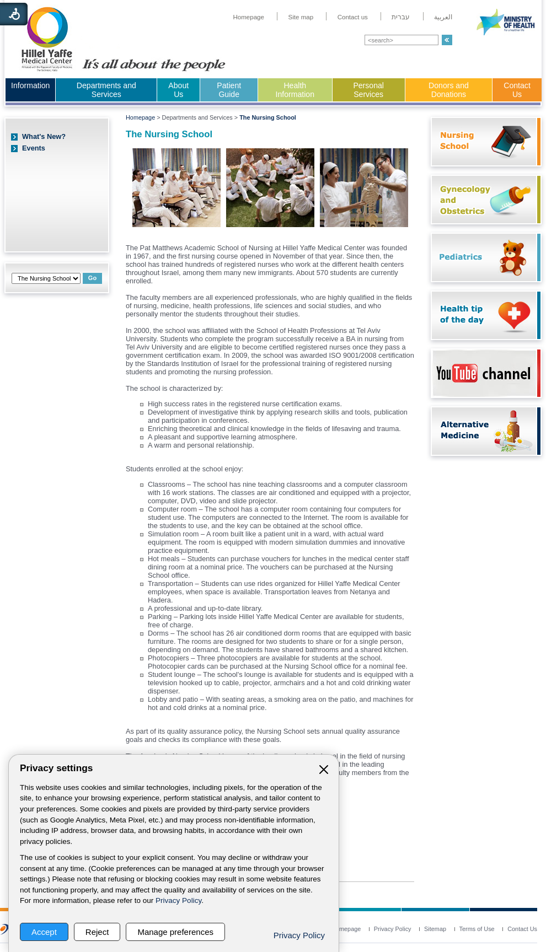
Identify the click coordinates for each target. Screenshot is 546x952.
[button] (447, 40)
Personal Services (368, 90)
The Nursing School (267, 117)
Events (33, 148)
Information (30, 85)
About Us (178, 90)
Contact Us (517, 90)
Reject (97, 932)
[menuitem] (248, 17)
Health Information (295, 90)
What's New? (44, 136)
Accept (44, 932)
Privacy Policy (178, 900)
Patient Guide (229, 90)
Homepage (140, 117)
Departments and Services (106, 90)
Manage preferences (175, 932)
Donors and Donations (449, 90)
